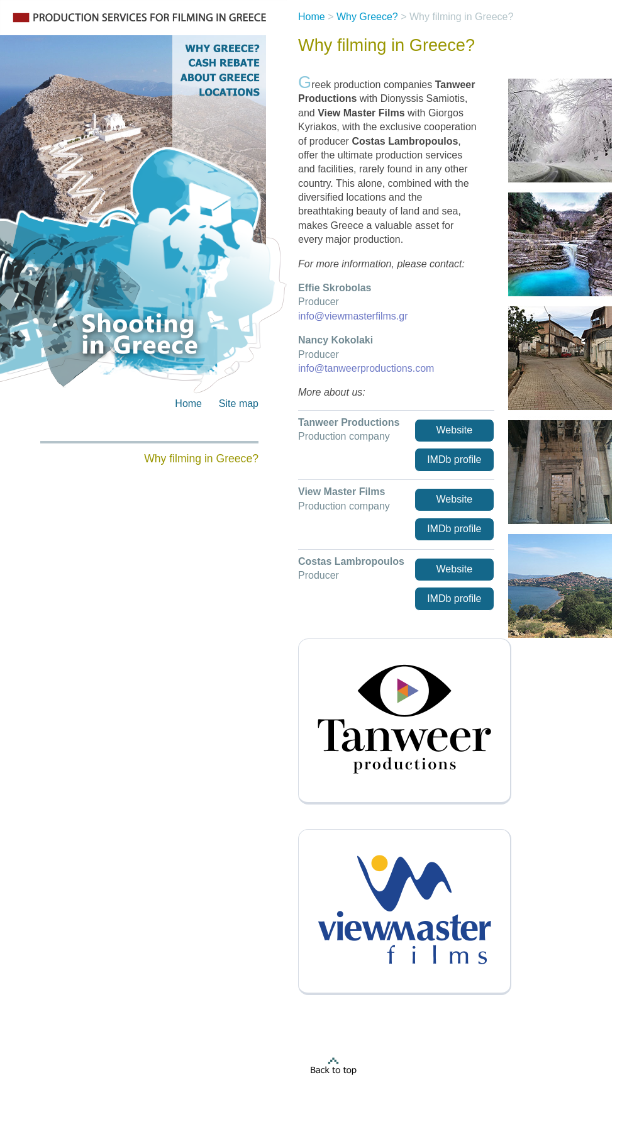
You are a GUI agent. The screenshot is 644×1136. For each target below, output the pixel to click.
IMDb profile (454, 459)
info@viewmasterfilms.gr (353, 316)
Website (454, 430)
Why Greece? (367, 16)
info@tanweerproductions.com (366, 368)
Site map (238, 403)
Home (188, 403)
